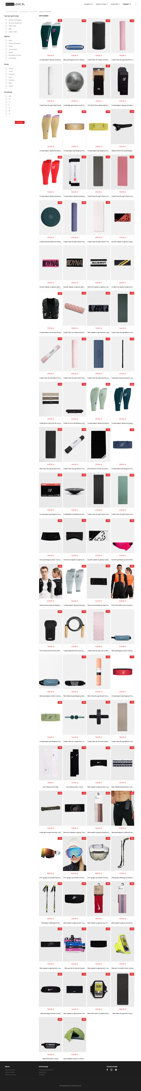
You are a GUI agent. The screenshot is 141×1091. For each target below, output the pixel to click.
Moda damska (10, 1070)
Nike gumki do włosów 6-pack (75, 968)
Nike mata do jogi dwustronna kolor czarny (54, 468)
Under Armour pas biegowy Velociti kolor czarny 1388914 (82, 423)
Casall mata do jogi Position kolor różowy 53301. (79, 378)
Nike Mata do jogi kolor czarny (122, 1013)
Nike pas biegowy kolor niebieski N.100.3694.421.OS (80, 60)
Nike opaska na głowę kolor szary (99, 332)
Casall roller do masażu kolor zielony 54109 (77, 741)
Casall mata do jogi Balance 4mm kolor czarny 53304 (81, 468)
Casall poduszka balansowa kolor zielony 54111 (55, 242)
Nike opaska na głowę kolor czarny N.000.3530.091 (104, 787)
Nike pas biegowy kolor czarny (50, 1013)
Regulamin (42, 1072)
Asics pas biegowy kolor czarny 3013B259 (53, 560)
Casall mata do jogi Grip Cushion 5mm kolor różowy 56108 (106, 651)
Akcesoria (33, 12)
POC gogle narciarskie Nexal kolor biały (53, 877)
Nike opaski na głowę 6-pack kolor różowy (101, 832)
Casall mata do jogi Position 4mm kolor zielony (103, 196)
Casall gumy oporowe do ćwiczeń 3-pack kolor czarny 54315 (60, 423)
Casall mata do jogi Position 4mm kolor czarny (103, 514)
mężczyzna (24, 12)
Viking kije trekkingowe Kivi (50, 923)
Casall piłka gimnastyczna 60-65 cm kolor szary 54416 (81, 105)
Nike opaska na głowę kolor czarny (74, 923)
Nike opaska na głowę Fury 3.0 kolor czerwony (103, 923)
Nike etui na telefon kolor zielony (123, 968)
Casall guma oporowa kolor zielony (51, 832)
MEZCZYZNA (101, 4)
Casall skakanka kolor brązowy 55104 (75, 651)
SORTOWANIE (44, 16)
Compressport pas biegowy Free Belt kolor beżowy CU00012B (84, 151)
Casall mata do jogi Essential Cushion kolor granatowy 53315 (107, 378)
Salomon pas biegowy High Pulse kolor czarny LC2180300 (106, 605)
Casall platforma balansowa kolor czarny (76, 514)
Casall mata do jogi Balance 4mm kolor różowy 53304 (58, 378)
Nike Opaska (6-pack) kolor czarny (122, 787)
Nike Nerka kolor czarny (50, 1059)
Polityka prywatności (46, 1070)
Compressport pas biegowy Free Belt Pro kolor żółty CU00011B (108, 151)
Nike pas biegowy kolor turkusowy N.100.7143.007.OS (57, 696)
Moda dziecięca (10, 1075)
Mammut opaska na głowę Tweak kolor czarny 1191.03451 (82, 832)
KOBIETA (88, 4)
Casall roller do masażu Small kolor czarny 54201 (103, 60)
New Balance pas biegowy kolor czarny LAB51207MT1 (81, 696)
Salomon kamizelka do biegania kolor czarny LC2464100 (58, 605)
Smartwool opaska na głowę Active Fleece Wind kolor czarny (83, 560)
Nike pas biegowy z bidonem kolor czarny (125, 832)
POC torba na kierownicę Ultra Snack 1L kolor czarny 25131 (59, 651)
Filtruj (19, 122)
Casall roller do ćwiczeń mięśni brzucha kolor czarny (104, 741)
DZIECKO (114, 4)
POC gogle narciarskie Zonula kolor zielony (102, 877)
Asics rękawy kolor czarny (74, 787)
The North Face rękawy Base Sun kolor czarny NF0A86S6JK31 (107, 105)
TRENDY (126, 4)
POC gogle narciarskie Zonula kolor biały (77, 877)
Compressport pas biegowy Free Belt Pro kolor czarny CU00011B (61, 514)
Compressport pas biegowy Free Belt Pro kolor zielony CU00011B (61, 741)
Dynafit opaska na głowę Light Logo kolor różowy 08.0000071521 (62, 287)
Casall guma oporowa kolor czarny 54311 (124, 378)
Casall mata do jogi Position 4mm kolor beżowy (103, 242)
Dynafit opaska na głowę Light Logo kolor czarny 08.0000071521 (85, 287)
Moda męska (9, 1072)
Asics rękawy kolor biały (50, 787)
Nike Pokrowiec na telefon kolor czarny (100, 1013)
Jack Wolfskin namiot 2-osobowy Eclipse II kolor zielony (81, 1059)
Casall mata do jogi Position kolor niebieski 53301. (79, 242)
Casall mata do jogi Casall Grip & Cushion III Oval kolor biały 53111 (61, 105)
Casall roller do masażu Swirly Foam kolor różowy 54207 (82, 332)
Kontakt (42, 1075)
